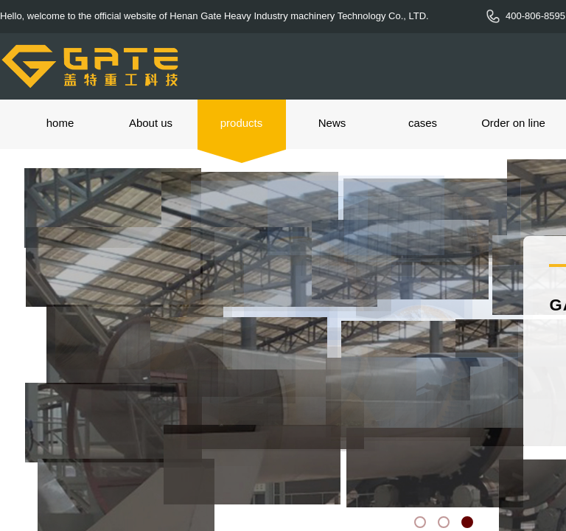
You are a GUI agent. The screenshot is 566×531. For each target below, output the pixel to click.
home (60, 123)
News (332, 123)
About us (150, 123)
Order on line (513, 123)
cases (422, 123)
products (241, 123)
